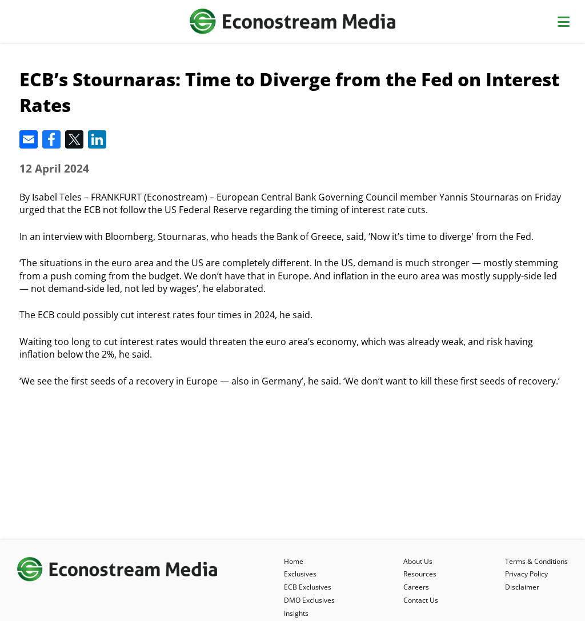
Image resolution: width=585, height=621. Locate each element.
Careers (416, 587)
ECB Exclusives (307, 587)
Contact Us (420, 600)
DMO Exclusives (309, 600)
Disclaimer (522, 587)
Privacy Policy (526, 574)
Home (293, 561)
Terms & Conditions (536, 561)
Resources (419, 574)
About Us (417, 561)
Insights (296, 613)
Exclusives (300, 574)
